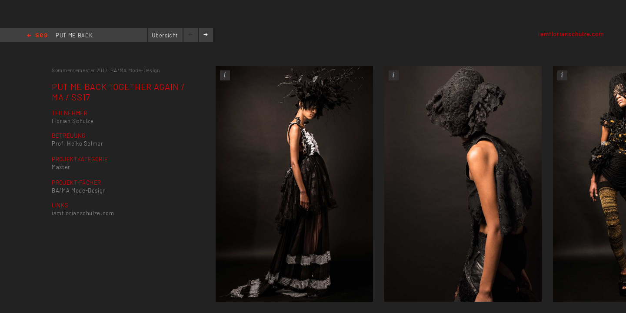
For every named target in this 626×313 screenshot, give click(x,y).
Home (37, 36)
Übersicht (165, 35)
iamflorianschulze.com (571, 33)
